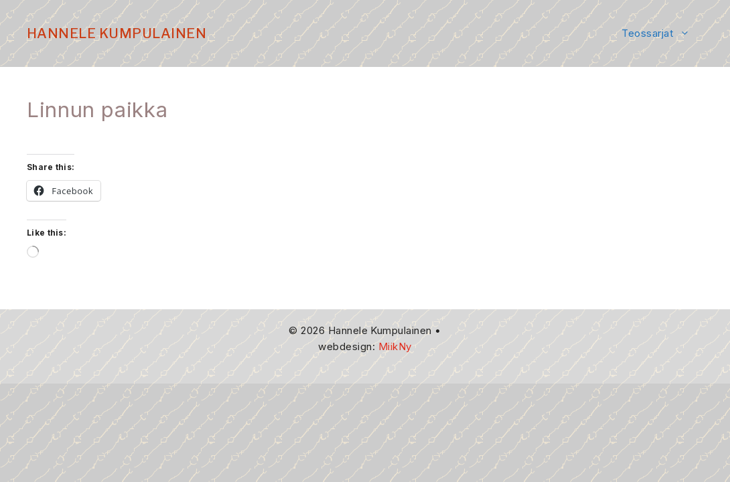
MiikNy (395, 346)
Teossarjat (662, 33)
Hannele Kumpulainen (116, 33)
